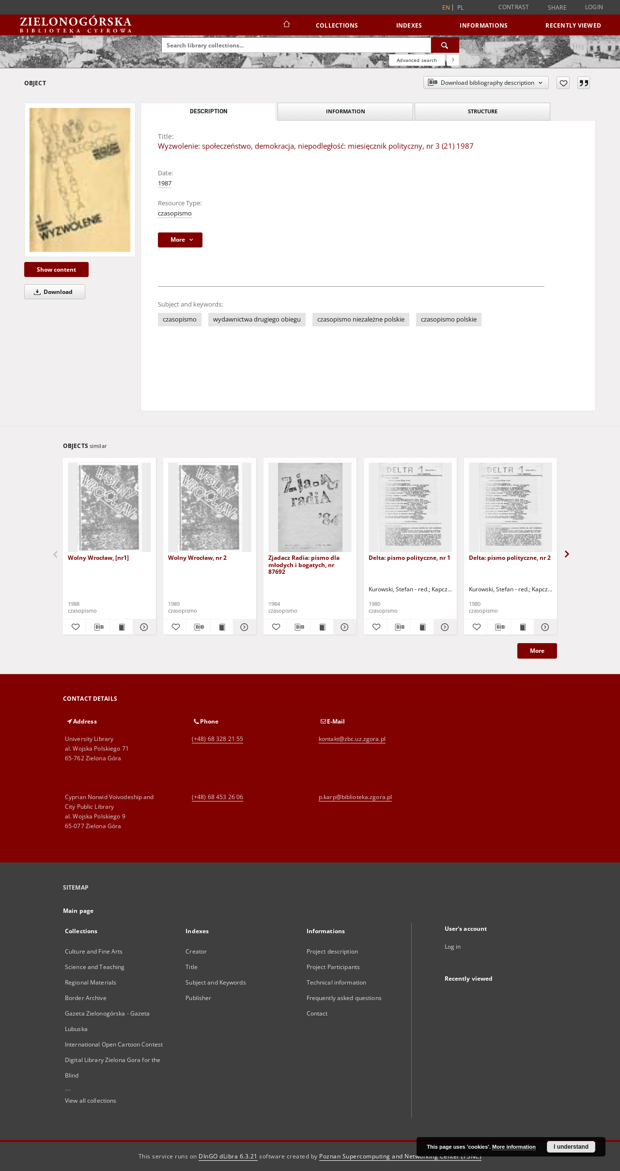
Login (594, 7)
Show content (56, 269)
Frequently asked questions (344, 998)
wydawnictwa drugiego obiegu (257, 319)
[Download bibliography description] (97, 627)
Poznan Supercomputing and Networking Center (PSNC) (400, 1156)
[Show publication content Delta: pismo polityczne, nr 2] (522, 627)
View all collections (90, 1100)
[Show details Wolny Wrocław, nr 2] (243, 627)
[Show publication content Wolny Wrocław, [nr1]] (121, 627)
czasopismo (175, 213)
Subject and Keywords (216, 982)
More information (514, 1147)
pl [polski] (460, 7)
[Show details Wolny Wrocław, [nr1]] (143, 627)
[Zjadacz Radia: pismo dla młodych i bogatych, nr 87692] (310, 508)
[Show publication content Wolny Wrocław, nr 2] (221, 627)
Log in (453, 946)
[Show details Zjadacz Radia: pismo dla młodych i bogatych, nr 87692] (343, 627)
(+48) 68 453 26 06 (217, 797)
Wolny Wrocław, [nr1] (98, 558)
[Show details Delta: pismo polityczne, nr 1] (444, 627)
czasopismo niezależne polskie (360, 319)
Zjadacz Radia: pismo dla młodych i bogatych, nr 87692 (304, 564)
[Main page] (286, 25)
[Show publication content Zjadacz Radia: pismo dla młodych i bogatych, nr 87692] (321, 627)
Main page (78, 911)
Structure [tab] (482, 111)
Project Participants (333, 967)
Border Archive (86, 998)
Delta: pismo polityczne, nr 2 (510, 558)
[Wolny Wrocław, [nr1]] (109, 508)
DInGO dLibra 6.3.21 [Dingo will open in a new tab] (228, 1156)
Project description (332, 951)
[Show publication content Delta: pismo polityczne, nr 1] (422, 627)
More (537, 651)
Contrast (513, 7)
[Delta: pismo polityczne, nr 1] (410, 508)
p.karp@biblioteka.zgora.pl (355, 797)
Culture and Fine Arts (94, 951)
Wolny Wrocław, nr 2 (197, 558)
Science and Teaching (94, 967)
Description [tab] (208, 111)
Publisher (198, 998)
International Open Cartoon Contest (114, 1044)
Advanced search (417, 60)
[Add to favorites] (563, 83)
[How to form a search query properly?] (453, 60)
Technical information (337, 982)
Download (52, 291)
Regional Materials (90, 982)
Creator (196, 951)
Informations (484, 25)
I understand (571, 1146)
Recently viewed (573, 25)
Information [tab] (345, 111)
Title (192, 967)
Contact (317, 1013)
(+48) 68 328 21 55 (217, 739)
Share (557, 8)
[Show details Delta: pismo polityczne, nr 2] (544, 627)
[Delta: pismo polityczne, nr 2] (510, 508)
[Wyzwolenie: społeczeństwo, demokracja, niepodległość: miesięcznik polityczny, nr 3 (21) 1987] (80, 180)
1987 (164, 183)
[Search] (445, 45)
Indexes (409, 25)
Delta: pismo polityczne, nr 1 (409, 558)
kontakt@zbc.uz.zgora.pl (352, 739)
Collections (337, 25)
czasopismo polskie (449, 319)
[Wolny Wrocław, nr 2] (210, 508)
